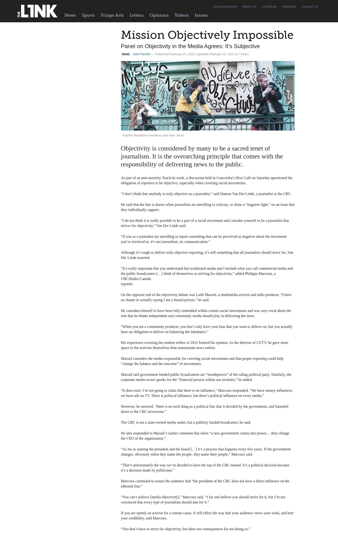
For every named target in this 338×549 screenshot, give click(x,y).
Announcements (225, 6)
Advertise (289, 6)
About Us (249, 6)
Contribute (269, 6)
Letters (137, 15)
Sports (88, 15)
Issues (201, 15)
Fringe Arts (112, 15)
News (70, 15)
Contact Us (310, 6)
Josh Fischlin (141, 54)
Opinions (159, 15)
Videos (182, 15)
